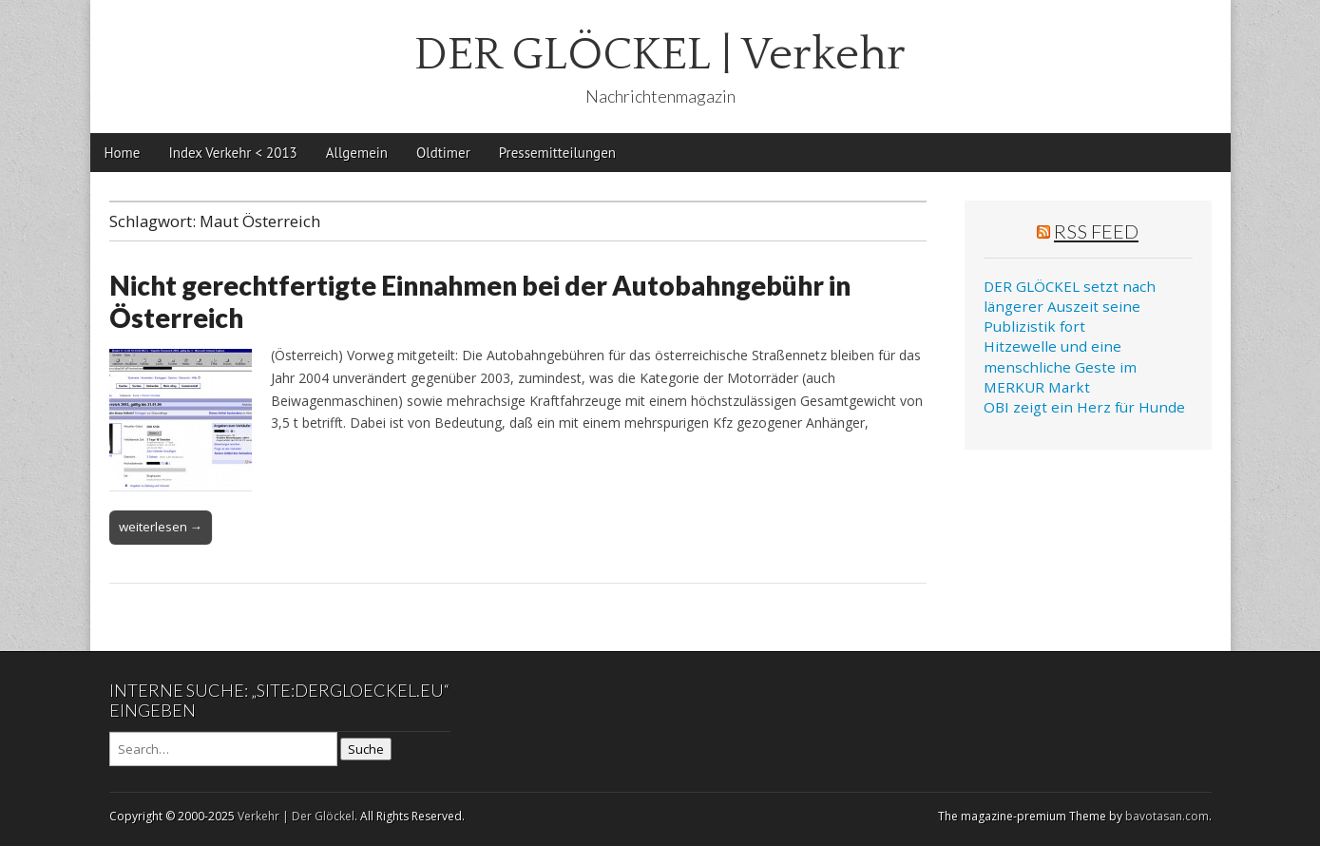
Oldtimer (443, 153)
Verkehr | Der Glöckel (296, 816)
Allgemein (357, 153)
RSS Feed (1096, 231)
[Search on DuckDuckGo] (223, 749)
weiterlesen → (160, 526)
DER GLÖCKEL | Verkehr (660, 54)
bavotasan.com (1167, 816)
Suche (366, 749)
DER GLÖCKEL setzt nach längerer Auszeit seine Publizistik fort (1070, 306)
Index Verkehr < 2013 (232, 153)
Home (123, 153)
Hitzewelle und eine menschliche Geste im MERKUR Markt (1060, 366)
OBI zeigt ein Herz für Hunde (1084, 406)
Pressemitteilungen (557, 153)
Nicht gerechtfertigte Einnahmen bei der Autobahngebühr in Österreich (480, 301)
